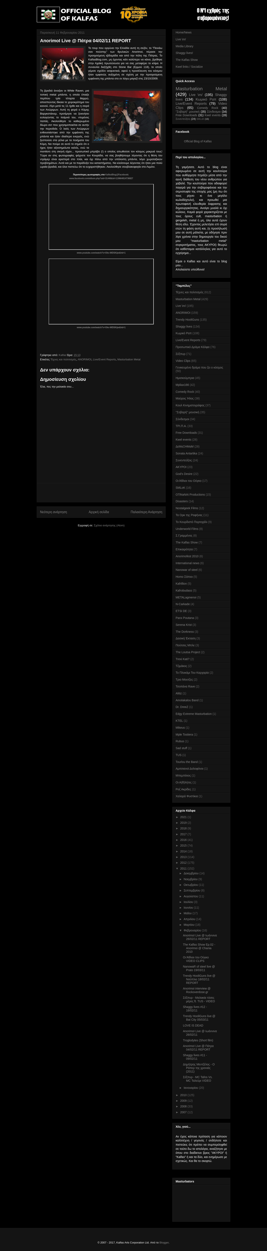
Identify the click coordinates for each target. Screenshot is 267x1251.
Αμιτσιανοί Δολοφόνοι (189, 768)
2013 (184, 857)
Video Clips (183, 360)
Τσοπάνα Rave (185, 686)
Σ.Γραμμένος (184, 535)
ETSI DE (181, 611)
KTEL (179, 720)
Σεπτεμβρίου (192, 890)
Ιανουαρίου (191, 1087)
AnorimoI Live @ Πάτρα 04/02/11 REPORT (198, 1047)
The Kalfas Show (187, 59)
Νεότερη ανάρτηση (53, 512)
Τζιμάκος (181, 666)
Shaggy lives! (184, 53)
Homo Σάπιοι (184, 576)
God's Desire (184, 474)
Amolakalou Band (187, 700)
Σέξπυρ (180, 354)
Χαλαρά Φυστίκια (187, 796)
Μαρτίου (189, 924)
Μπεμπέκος (183, 775)
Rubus (180, 741)
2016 (184, 840)
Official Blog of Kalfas (198, 141)
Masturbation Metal (129, 359)
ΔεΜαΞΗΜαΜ (185, 446)
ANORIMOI (85, 359)
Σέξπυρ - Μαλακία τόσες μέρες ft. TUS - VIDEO (199, 999)
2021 (184, 817)
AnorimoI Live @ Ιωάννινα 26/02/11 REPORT (200, 937)
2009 (184, 1100)
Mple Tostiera (184, 734)
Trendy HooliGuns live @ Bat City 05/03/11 (199, 1017)
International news (187, 563)
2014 (184, 851)
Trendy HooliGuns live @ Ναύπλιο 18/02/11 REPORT (199, 979)
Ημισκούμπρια (185, 378)
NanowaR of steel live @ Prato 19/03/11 (199, 968)
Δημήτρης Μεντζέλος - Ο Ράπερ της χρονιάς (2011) (199, 1068)
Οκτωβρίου (191, 884)
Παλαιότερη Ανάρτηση (146, 512)
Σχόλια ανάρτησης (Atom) (109, 525)
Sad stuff (181, 748)
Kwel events (213, 115)
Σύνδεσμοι (214, 111)
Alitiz (179, 693)
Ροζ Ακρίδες (183, 789)
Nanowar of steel (187, 569)
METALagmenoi (186, 597)
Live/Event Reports (104, 359)
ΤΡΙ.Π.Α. (181, 426)
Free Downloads (186, 115)
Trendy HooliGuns (187, 319)
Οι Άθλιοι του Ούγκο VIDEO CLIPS (196, 959)
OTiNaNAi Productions (190, 494)
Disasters (182, 501)
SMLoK (200, 119)
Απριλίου (190, 919)
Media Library (184, 46)
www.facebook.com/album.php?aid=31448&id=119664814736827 (101, 178)
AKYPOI (181, 467)
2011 (184, 868)
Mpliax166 (182, 384)
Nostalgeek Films (187, 508)
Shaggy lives (184, 326)
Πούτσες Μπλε (185, 645)
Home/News (183, 32)
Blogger (164, 1242)
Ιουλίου (189, 902)
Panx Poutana (185, 618)
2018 (184, 828)
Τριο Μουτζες (184, 679)
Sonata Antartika (186, 453)
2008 (184, 1106)
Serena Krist (184, 624)
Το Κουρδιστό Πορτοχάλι (191, 522)
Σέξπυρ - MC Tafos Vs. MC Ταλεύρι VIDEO (198, 1078)
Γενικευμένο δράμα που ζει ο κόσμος (199, 367)
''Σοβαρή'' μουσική (188, 111)
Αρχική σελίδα (99, 512)
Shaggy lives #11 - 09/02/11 (195, 1056)
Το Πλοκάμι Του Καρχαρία (192, 672)
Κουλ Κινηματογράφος (190, 405)
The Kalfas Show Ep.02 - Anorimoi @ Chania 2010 (199, 948)
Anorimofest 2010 (187, 556)
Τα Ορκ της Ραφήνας (189, 515)
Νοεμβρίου (191, 879)
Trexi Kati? (182, 659)
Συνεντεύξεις (183, 118)
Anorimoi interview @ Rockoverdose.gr (196, 990)
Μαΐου (188, 913)
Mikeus (180, 727)
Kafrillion (181, 583)
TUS (178, 755)
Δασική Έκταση (186, 638)
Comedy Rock (207, 108)
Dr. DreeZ (182, 707)
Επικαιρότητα (184, 549)
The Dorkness (185, 631)
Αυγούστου (191, 896)
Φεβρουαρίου (193, 930)
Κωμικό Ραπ (206, 99)
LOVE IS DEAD (193, 1025)
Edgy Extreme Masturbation (194, 713)
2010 (184, 1095)
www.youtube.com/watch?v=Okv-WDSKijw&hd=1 (101, 253)
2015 (184, 845)
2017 (184, 834)
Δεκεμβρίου (191, 873)
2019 (184, 822)
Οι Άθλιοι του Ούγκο (189, 480)
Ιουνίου (189, 907)
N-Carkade (183, 604)
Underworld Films (187, 528)
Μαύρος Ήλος (185, 398)
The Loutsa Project (188, 652)
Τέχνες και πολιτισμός (63, 359)
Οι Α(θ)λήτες (184, 782)
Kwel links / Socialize (189, 66)
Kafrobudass (184, 590)
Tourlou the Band (187, 762)
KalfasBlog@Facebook (116, 174)
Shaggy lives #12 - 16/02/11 (195, 1008)
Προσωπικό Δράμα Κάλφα (192, 347)
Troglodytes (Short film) (198, 1040)
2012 (184, 862)
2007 (184, 1112)
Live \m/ (181, 39)
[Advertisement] (101, 492)
